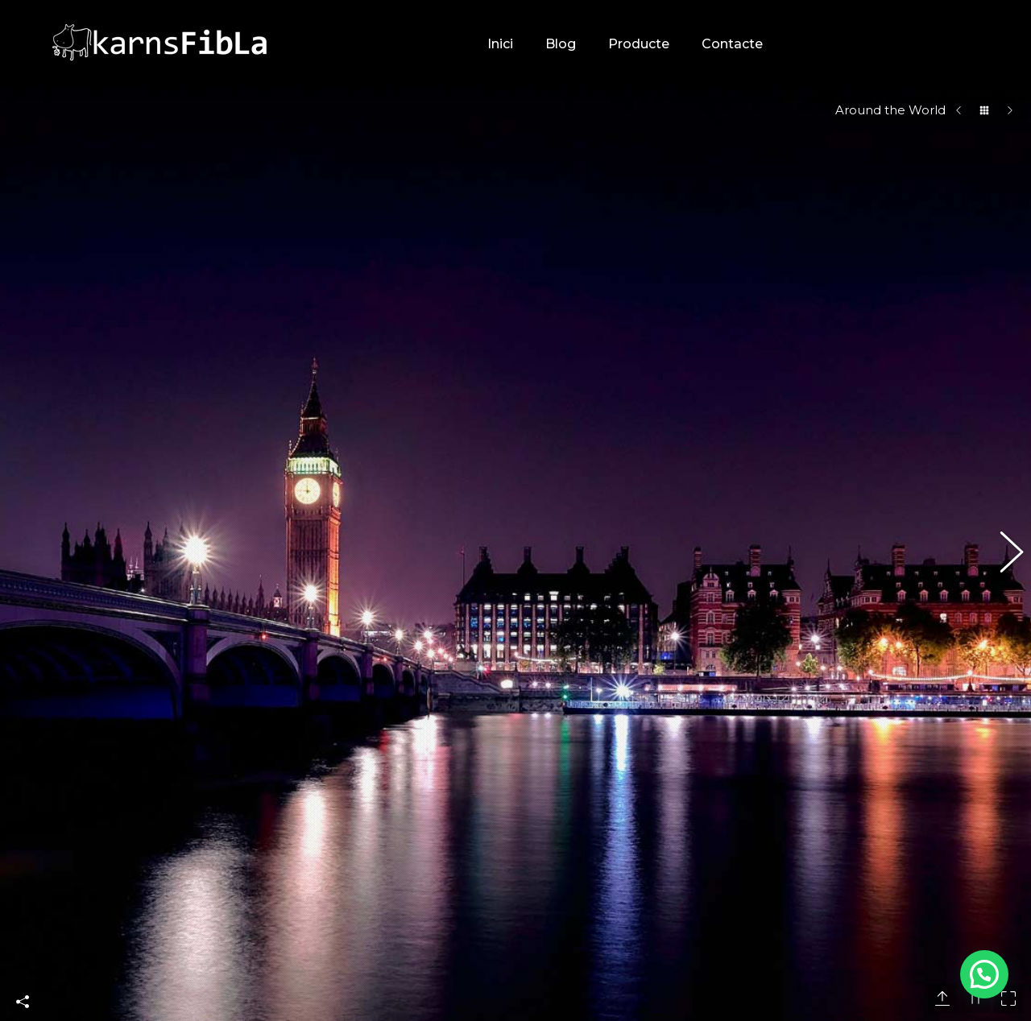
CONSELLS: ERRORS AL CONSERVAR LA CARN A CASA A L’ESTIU (860, 850)
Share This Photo (22, 599)
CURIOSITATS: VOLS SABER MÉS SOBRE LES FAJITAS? (860, 708)
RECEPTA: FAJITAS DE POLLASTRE (867, 917)
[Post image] (723, 712)
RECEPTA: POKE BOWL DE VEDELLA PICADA (843, 775)
